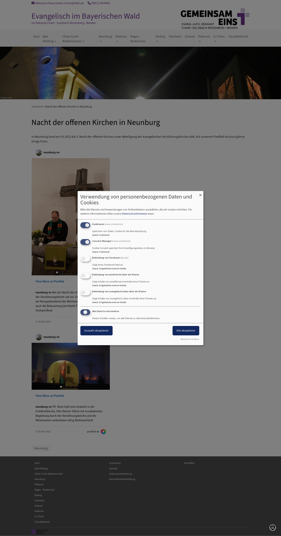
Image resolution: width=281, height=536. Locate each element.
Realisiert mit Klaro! (190, 339)
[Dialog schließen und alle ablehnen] (200, 193)
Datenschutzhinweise (134, 214)
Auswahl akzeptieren (96, 331)
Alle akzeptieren (185, 331)
